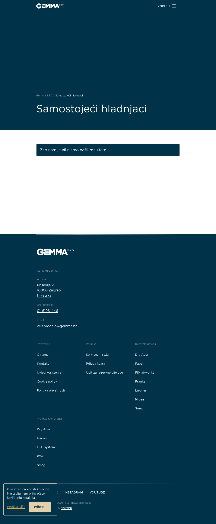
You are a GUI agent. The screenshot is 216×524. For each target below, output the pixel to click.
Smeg (139, 408)
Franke (140, 381)
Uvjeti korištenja (49, 372)
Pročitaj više (16, 506)
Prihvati (39, 506)
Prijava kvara (95, 363)
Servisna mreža (97, 354)
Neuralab (66, 507)
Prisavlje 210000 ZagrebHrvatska (49, 290)
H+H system (46, 447)
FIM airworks (144, 372)
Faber (139, 363)
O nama (42, 354)
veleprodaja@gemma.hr (57, 326)
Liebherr (141, 390)
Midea (139, 399)
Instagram (73, 492)
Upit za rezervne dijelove (104, 372)
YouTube (97, 492)
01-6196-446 (47, 311)
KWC (40, 456)
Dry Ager (142, 354)
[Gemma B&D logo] (50, 6)
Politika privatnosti (51, 390)
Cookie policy (47, 381)
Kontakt (43, 363)
